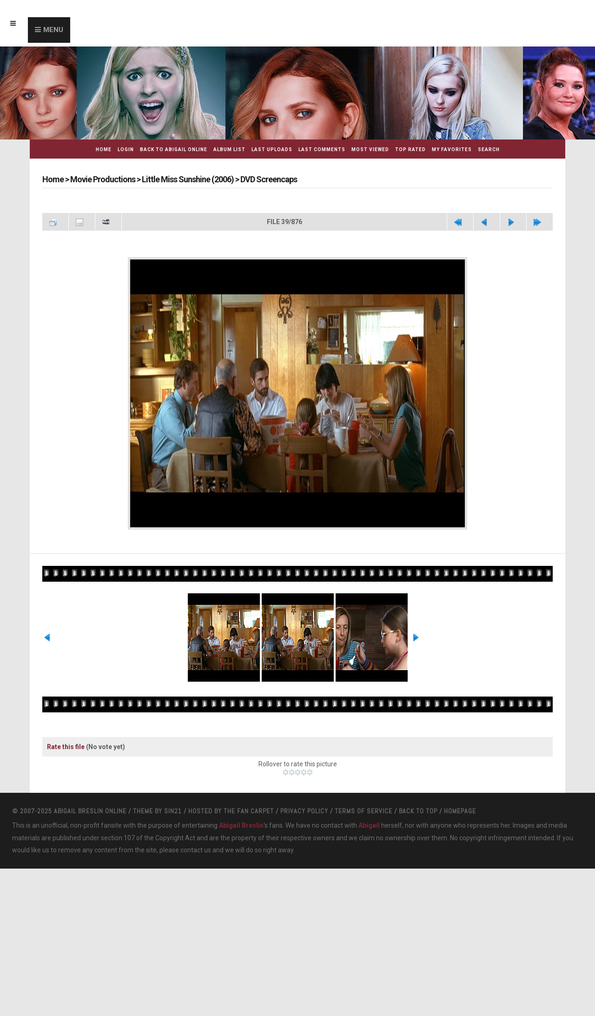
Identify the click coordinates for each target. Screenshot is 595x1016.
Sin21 (173, 811)
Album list (229, 149)
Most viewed (370, 149)
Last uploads (271, 149)
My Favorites (452, 149)
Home (104, 149)
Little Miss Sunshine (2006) (188, 179)
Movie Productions (102, 179)
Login (126, 149)
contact (191, 850)
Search (489, 149)
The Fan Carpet (249, 811)
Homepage (460, 811)
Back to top (418, 811)
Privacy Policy (304, 811)
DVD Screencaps (268, 179)
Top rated (410, 149)
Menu (53, 30)
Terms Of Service (363, 811)
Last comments (321, 149)
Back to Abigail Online (173, 149)
